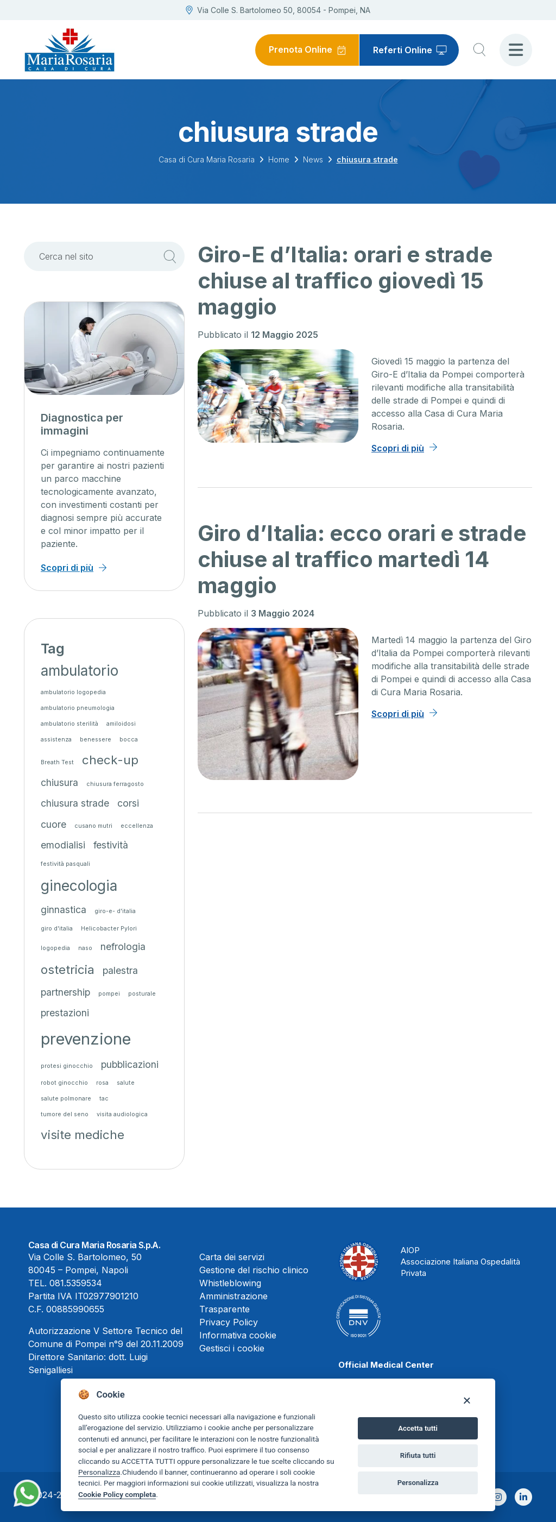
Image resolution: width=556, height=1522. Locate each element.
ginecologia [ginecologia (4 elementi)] (79, 885)
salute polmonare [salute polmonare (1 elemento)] (66, 1098)
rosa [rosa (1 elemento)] (102, 1082)
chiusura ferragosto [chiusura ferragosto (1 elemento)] (115, 784)
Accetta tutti (418, 1428)
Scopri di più (397, 448)
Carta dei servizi (231, 1256)
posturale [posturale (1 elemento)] (142, 993)
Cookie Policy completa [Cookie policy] (117, 1494)
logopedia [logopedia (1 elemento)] (55, 948)
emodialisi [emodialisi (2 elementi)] (63, 845)
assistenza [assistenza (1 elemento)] (56, 739)
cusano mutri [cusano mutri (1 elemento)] (93, 825)
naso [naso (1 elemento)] (85, 948)
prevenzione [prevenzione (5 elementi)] (86, 1038)
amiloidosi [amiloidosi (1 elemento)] (121, 723)
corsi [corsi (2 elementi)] (128, 803)
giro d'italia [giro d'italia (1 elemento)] (57, 928)
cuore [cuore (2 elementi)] (53, 824)
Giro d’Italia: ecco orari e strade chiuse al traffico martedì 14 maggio (362, 559)
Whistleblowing (230, 1283)
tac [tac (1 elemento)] (104, 1098)
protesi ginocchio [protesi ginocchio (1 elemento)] (67, 1066)
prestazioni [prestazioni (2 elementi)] (65, 1012)
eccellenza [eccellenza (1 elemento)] (137, 825)
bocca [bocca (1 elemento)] (128, 739)
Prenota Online (300, 50)
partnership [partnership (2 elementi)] (65, 992)
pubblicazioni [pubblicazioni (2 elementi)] (130, 1064)
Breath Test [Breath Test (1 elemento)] (57, 762)
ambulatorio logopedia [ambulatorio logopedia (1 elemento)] (73, 692)
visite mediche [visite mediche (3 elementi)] (82, 1134)
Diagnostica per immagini (82, 424)
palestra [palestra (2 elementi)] (120, 970)
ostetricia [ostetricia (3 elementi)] (67, 969)
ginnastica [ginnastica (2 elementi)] (63, 909)
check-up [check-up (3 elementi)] (110, 759)
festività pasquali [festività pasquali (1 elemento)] (65, 863)
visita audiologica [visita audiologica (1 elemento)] (122, 1114)
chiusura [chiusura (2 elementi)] (59, 782)
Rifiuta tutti (418, 1455)
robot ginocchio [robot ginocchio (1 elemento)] (64, 1082)
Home (278, 159)
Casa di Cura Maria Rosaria (207, 159)
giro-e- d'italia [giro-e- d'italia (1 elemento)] (115, 911)
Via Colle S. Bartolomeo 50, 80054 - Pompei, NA (278, 10)
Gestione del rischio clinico (253, 1270)
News (313, 159)
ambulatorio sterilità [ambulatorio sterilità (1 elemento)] (69, 723)
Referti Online (402, 50)
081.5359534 (75, 1283)
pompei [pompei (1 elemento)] (109, 993)
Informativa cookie (237, 1335)
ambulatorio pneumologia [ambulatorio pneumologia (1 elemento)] (78, 708)
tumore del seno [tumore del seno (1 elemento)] (65, 1114)
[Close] (467, 1400)
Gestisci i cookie (231, 1348)
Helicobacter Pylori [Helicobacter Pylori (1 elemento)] (109, 928)
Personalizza (99, 1472)
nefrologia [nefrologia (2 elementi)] (123, 946)
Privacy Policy (228, 1322)
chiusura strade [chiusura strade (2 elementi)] (75, 803)
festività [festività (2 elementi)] (110, 845)
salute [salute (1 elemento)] (126, 1082)
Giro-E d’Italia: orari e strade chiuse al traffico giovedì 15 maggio (345, 280)
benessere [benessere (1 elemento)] (95, 739)
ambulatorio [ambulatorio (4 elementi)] (79, 670)
